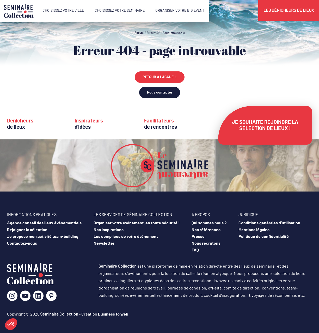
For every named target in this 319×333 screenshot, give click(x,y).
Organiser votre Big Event (179, 11)
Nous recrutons (206, 243)
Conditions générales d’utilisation (269, 223)
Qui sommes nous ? (209, 223)
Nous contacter (159, 92)
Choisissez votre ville (63, 11)
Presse (198, 237)
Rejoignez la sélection (27, 230)
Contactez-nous (22, 243)
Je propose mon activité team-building (42, 237)
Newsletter (104, 243)
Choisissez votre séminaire (120, 11)
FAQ (195, 250)
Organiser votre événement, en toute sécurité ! (137, 223)
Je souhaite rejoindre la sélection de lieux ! (265, 125)
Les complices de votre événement (126, 237)
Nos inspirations (109, 230)
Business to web (113, 314)
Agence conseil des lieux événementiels (44, 223)
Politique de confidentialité (263, 237)
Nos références (206, 230)
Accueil (139, 32)
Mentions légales (253, 230)
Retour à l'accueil (160, 77)
